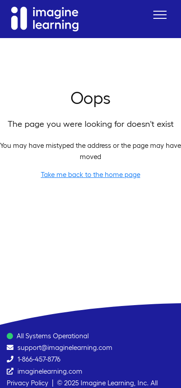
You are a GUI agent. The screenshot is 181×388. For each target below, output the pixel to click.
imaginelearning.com (49, 371)
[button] (160, 14)
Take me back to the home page (90, 174)
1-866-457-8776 (38, 359)
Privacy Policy (27, 383)
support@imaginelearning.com (64, 347)
